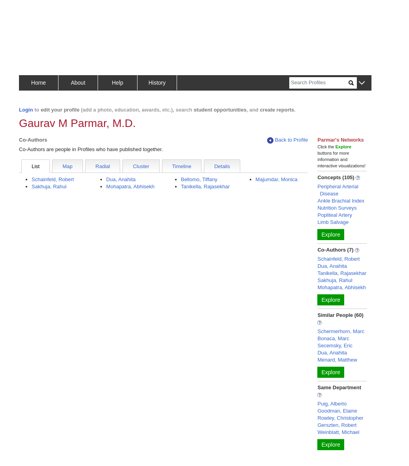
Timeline (182, 166)
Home (38, 83)
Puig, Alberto (332, 404)
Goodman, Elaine (337, 411)
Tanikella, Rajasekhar (205, 186)
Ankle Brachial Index (340, 201)
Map (67, 166)
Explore (330, 234)
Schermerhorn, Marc (340, 331)
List (36, 166)
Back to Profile (287, 140)
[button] (362, 83)
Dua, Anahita (121, 179)
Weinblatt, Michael (338, 432)
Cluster (141, 166)
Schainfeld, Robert (53, 179)
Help (117, 83)
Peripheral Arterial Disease (337, 190)
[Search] (319, 83)
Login (26, 110)
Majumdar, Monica (277, 179)
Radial (103, 166)
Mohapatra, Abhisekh (130, 186)
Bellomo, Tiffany (199, 179)
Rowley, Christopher (340, 418)
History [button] (157, 83)
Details (222, 166)
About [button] (78, 83)
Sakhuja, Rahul (49, 186)
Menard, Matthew (337, 360)
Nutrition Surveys (336, 208)
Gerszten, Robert (336, 425)
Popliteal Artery (334, 215)
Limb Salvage (333, 222)
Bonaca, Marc (333, 338)
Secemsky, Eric (334, 346)
